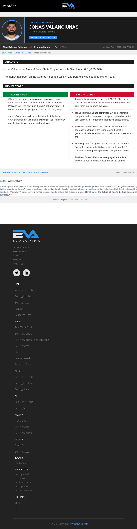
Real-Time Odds (24, 290)
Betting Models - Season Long (32, 339)
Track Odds (21, 420)
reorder (9, 6)
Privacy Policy (19, 251)
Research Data (23, 315)
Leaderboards (23, 358)
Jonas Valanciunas (23, 53)
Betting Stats (22, 302)
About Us (17, 259)
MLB (17, 503)
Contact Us (18, 263)
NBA (17, 509)
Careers (17, 255)
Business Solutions (24, 490)
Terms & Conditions (22, 247)
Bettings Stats (22, 486)
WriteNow (20, 478)
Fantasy (19, 308)
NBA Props (7, 53)
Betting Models (23, 296)
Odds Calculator (23, 463)
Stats (18, 352)
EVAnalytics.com (79, 523)
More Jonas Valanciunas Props (25, 172)
